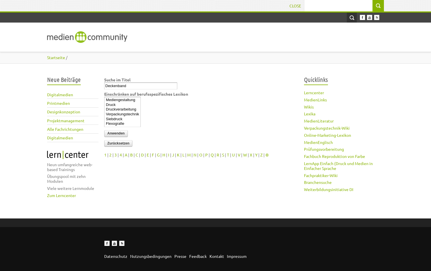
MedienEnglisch (318, 142)
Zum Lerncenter (61, 195)
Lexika (309, 113)
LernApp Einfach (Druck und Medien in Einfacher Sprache (338, 166)
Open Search (352, 18)
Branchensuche (318, 182)
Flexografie (122, 123)
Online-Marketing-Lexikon (327, 135)
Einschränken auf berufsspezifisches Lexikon (146, 94)
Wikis (309, 106)
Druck (122, 105)
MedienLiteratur (319, 120)
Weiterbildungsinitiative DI (328, 189)
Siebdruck (122, 119)
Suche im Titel (117, 79)
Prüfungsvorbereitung (324, 149)
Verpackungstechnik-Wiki (327, 128)
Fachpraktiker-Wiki (321, 175)
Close (295, 5)
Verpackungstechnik (122, 114)
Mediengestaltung (122, 100)
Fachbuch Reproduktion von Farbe (334, 156)
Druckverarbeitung (122, 109)
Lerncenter (314, 92)
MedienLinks (315, 99)
